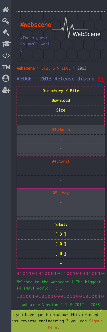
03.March (61, 130)
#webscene (35, 25)
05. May (61, 193)
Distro (48, 68)
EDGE (66, 68)
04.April (61, 161)
